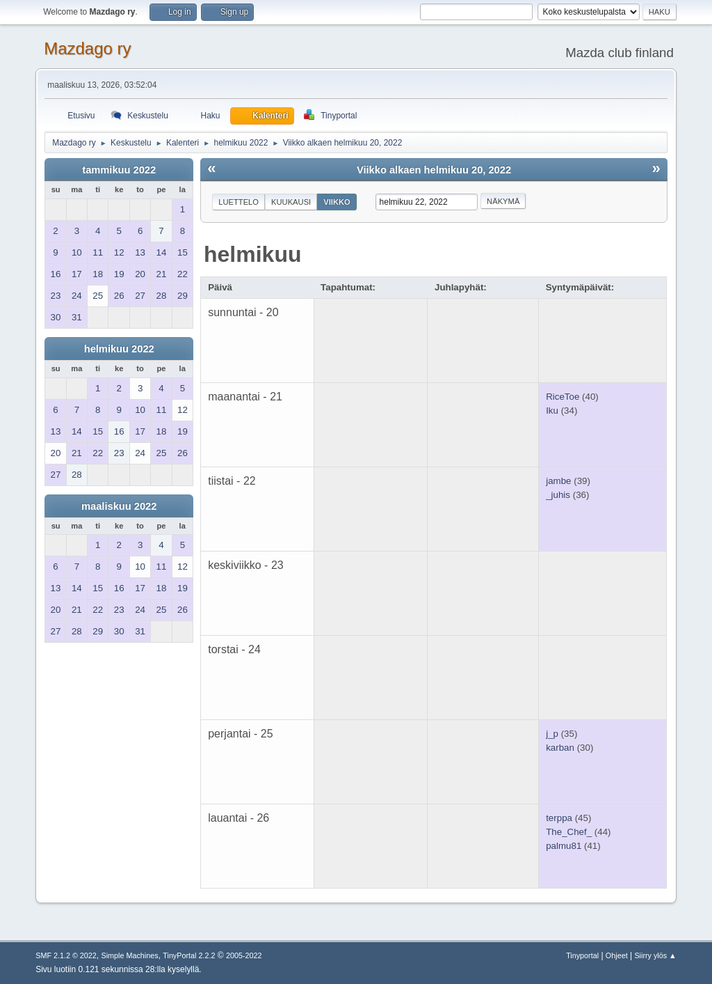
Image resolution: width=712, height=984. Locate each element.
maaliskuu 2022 (118, 506)
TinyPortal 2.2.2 (189, 955)
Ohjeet (617, 955)
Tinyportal (582, 955)
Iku (552, 410)
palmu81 (563, 846)
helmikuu (252, 254)
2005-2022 (244, 955)
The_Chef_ (569, 832)
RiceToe (562, 396)
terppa (559, 818)
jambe (558, 481)
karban (560, 747)
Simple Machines (130, 955)
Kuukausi (291, 202)
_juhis (558, 495)
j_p (552, 733)
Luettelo (238, 202)
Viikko (336, 202)
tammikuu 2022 (119, 169)
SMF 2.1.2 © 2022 (66, 955)
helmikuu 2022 (119, 348)
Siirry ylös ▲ (655, 955)
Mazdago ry (87, 48)
